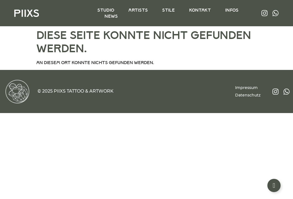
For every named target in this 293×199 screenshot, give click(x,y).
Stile (168, 10)
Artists (138, 10)
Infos (231, 10)
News (111, 16)
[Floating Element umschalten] (274, 185)
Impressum (246, 87)
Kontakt (200, 10)
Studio (105, 10)
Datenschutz (247, 95)
